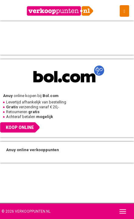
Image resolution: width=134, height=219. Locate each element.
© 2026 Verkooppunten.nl (26, 211)
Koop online (20, 127)
